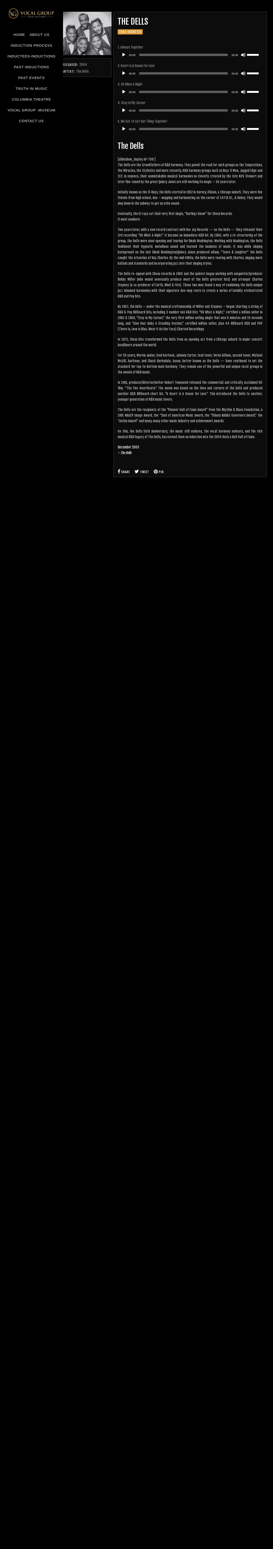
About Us (39, 35)
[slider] (183, 55)
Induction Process (31, 45)
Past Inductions (31, 67)
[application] (190, 55)
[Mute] (243, 55)
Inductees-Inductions (31, 56)
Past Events (31, 78)
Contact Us (31, 121)
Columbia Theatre (31, 99)
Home (19, 35)
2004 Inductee (130, 32)
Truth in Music (31, 88)
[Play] (123, 55)
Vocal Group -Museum (31, 110)
